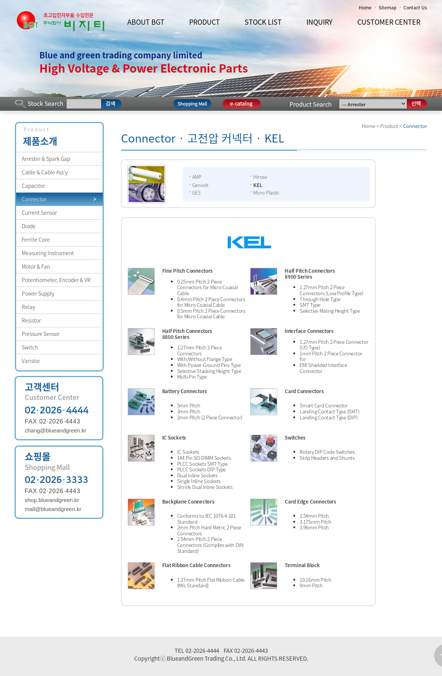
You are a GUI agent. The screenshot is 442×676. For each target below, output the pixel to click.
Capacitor (33, 185)
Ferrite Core (36, 239)
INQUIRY (319, 22)
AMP (197, 176)
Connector (34, 199)
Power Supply (38, 293)
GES (196, 192)
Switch (30, 347)
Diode (29, 226)
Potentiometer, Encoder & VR (56, 280)
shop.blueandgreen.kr (52, 500)
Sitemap (387, 7)
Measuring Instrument (48, 253)
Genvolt (200, 185)
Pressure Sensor (41, 333)
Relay (28, 307)
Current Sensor (39, 212)
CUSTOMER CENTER (388, 22)
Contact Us (415, 7)
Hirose (260, 176)
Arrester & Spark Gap (46, 158)
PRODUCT (204, 22)
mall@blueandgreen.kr (53, 509)
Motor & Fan (36, 266)
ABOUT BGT (145, 22)
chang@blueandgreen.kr (56, 430)
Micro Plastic (266, 192)
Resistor (31, 320)
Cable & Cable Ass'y (45, 172)
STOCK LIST (263, 22)
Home (365, 7)
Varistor (31, 360)
